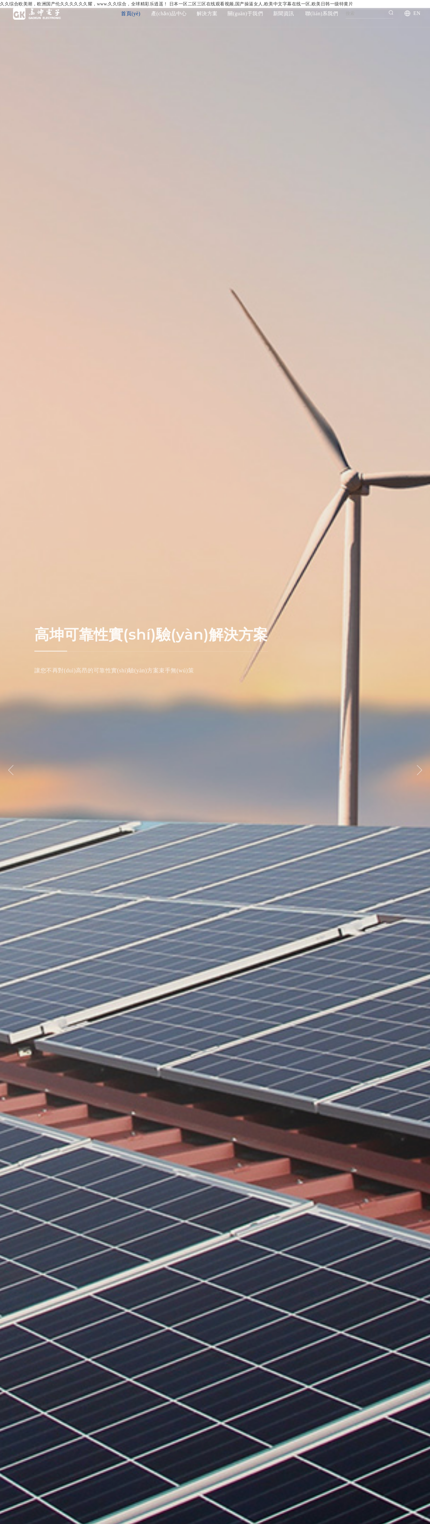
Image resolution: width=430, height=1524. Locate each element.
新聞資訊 (283, 13)
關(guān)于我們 (245, 13)
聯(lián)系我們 (321, 13)
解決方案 (207, 13)
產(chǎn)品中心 (169, 13)
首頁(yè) (130, 13)
